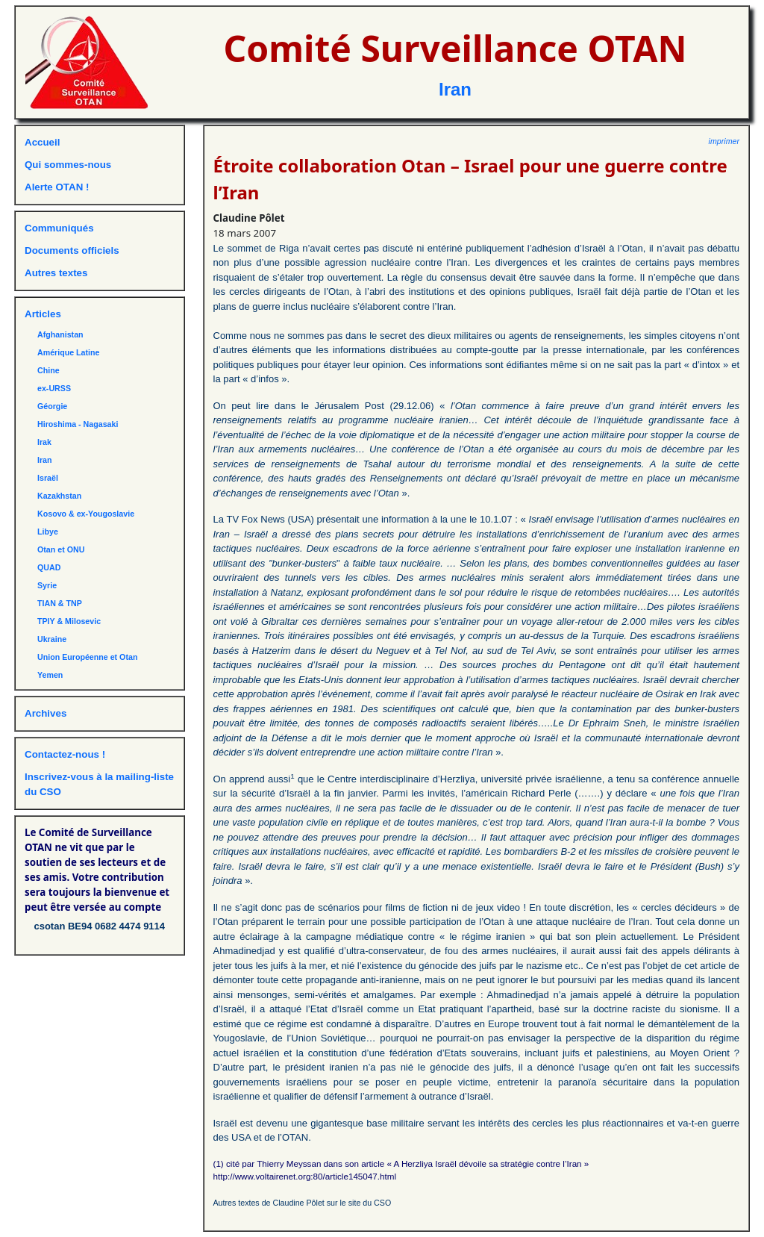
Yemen (50, 674)
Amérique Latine (68, 352)
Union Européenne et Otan (87, 656)
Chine (48, 370)
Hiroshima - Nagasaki (77, 424)
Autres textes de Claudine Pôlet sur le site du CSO (302, 1202)
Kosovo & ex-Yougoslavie (85, 513)
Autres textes (56, 272)
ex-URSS (54, 388)
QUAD (48, 567)
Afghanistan (60, 334)
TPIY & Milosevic (69, 621)
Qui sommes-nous (68, 164)
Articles (43, 314)
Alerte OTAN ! (57, 187)
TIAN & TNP (59, 603)
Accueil (42, 142)
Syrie (47, 585)
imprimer (724, 141)
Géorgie (52, 406)
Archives (45, 713)
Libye (47, 531)
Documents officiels (72, 250)
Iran (455, 89)
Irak (44, 441)
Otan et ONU (60, 549)
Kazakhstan (59, 495)
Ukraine (51, 639)
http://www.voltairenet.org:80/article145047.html (305, 1176)
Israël (47, 477)
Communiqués (59, 228)
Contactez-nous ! (65, 754)
